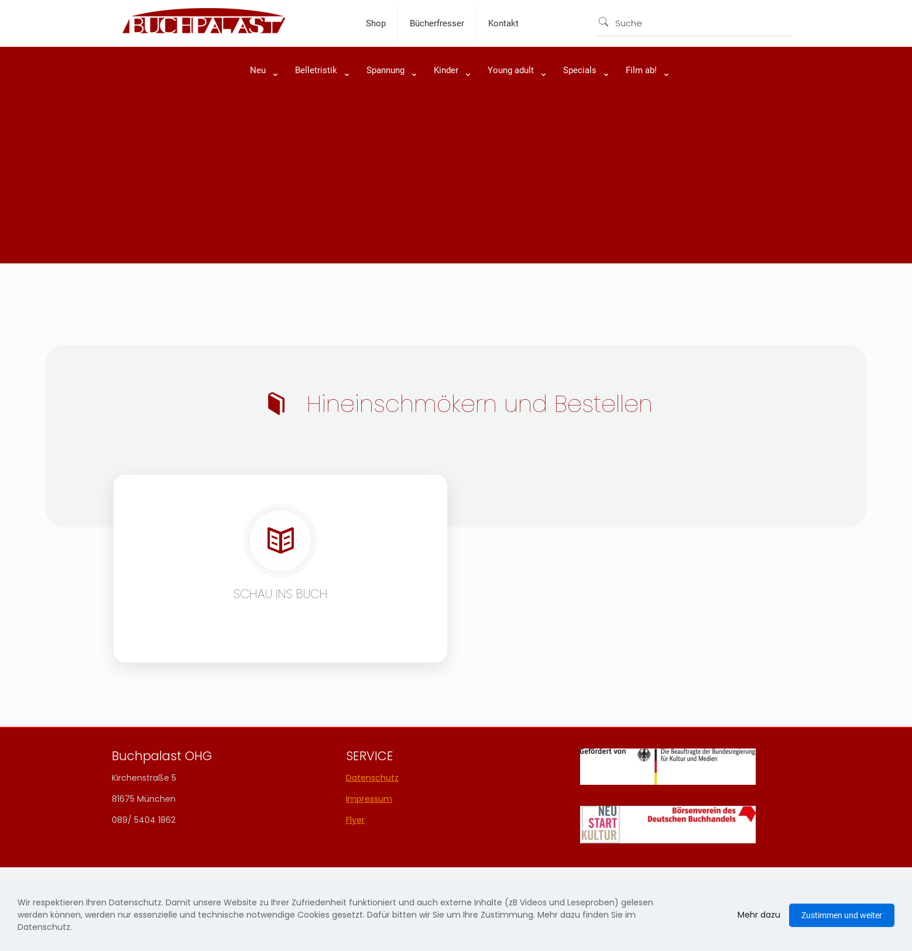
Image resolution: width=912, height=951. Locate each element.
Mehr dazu (759, 915)
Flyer (355, 820)
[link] (260, 99)
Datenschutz (372, 778)
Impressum (369, 799)
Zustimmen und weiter (841, 915)
